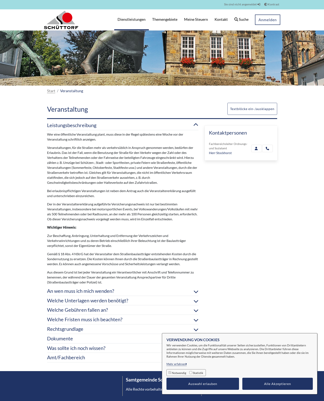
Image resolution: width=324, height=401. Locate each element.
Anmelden (267, 19)
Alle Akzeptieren (277, 384)
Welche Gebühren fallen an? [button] (122, 310)
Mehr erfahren (175, 364)
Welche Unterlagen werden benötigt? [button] (122, 301)
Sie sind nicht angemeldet (242, 4)
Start (51, 90)
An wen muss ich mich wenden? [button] (122, 291)
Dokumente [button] (122, 339)
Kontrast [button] (271, 4)
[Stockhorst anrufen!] (267, 148)
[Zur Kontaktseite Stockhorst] (256, 148)
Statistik (198, 373)
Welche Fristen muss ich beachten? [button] (122, 319)
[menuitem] (131, 19)
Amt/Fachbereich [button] (122, 357)
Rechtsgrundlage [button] (122, 329)
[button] (241, 19)
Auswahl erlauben (202, 384)
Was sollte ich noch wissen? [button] (122, 348)
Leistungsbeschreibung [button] (122, 125)
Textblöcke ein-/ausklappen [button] (252, 109)
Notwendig (179, 373)
